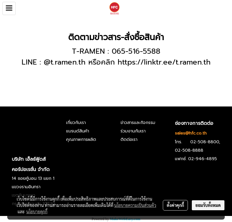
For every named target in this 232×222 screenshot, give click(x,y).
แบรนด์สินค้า (77, 131)
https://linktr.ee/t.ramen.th (164, 62)
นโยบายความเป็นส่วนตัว (135, 205)
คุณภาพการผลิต (81, 139)
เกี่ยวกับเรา (76, 122)
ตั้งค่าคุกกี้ (175, 205)
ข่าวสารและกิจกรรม (138, 122)
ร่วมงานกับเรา (133, 131)
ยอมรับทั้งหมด (208, 205)
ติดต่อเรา (129, 139)
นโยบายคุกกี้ (36, 211)
